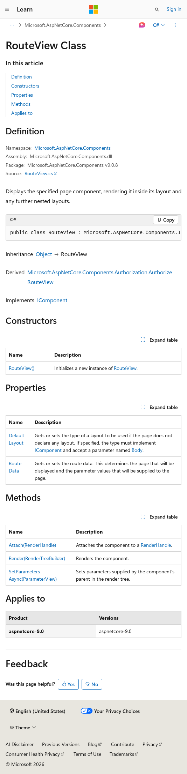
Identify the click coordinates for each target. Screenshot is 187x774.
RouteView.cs (39, 173)
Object (44, 254)
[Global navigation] (7, 9)
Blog (92, 744)
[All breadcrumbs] (12, 25)
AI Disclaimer (20, 744)
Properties (22, 94)
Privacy (150, 744)
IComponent (52, 300)
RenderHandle (156, 545)
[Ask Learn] (142, 25)
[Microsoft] (93, 9)
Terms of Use (87, 754)
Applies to (22, 113)
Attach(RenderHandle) (32, 545)
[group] (93, 233)
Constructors (25, 85)
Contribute (122, 744)
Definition (21, 76)
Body (137, 450)
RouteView (125, 368)
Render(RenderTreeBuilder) (37, 558)
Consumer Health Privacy (33, 754)
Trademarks (122, 754)
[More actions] (175, 25)
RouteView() (21, 368)
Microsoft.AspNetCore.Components (63, 25)
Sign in (174, 9)
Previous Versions (60, 744)
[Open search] (157, 9)
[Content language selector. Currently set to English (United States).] (38, 711)
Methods (20, 104)
